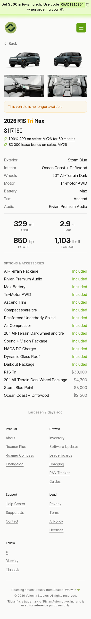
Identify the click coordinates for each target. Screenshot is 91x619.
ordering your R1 (50, 9)
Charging (57, 464)
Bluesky (12, 561)
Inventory (57, 438)
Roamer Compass (20, 455)
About (10, 438)
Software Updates (64, 446)
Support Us (15, 512)
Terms (54, 512)
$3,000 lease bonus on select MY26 (38, 145)
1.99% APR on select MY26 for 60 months (42, 139)
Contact (12, 521)
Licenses (57, 530)
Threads (12, 569)
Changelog (15, 464)
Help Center (15, 504)
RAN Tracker (60, 473)
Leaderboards (61, 455)
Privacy (55, 504)
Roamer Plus (16, 446)
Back (10, 43)
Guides (55, 481)
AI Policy (56, 521)
